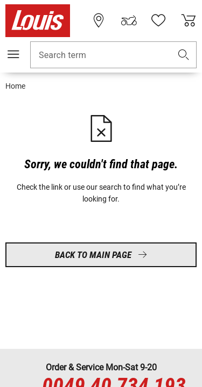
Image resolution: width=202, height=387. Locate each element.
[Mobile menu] (13, 54)
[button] (183, 55)
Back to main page (101, 254)
